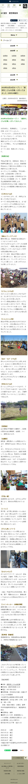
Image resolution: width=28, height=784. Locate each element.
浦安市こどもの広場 (13, 684)
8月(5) (14, 60)
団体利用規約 (20, 766)
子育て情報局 (11, 25)
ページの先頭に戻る (18, 757)
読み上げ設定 (23, 20)
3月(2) (5, 68)
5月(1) (14, 64)
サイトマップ (7, 763)
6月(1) (5, 64)
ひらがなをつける (14, 1)
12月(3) (5, 56)
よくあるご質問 (21, 773)
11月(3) (14, 56)
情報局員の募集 (20, 770)
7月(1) (23, 60)
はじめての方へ (20, 763)
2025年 (12, 51)
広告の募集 (7, 773)
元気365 (16, 782)
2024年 (12, 75)
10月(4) (23, 56)
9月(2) (5, 60)
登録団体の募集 (7, 770)
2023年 (12, 80)
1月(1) (14, 68)
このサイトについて (2, 7)
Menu (13, 35)
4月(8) (23, 64)
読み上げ (15, 20)
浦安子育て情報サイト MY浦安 (8, 23)
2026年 (12, 46)
